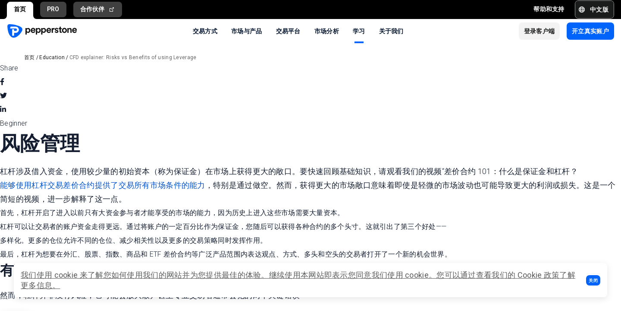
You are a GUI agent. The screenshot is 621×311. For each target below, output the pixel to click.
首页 (20, 9)
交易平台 (288, 31)
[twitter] (3, 96)
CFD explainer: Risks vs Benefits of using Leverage (133, 57)
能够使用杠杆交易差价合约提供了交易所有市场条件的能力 (102, 185)
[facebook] (2, 82)
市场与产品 (246, 31)
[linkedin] (3, 110)
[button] (593, 280)
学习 (359, 31)
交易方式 (205, 31)
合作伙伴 (98, 9)
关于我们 (391, 31)
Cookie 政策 (539, 274)
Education (52, 57)
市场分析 (326, 31)
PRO (53, 9)
